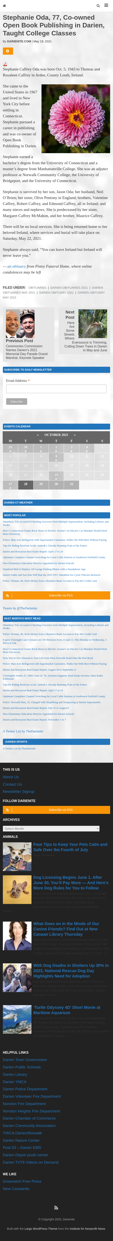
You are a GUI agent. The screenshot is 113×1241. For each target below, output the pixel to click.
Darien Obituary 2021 (56, 292)
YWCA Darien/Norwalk (22, 1133)
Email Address (18, 381)
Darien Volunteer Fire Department (32, 1096)
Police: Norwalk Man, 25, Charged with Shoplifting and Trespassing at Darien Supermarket (51, 702)
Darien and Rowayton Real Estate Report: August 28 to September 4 (39, 669)
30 (25, 447)
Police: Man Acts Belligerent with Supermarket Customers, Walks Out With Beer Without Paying (54, 539)
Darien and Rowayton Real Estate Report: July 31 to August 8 (36, 707)
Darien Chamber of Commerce (29, 1118)
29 (10, 447)
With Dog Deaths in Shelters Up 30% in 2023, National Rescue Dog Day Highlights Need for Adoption (71, 970)
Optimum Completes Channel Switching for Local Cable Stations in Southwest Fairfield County (54, 557)
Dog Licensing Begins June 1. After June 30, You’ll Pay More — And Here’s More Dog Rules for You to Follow (71, 882)
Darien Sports (16, 741)
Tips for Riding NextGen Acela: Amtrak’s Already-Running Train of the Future (45, 545)
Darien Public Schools (22, 1067)
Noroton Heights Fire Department (31, 1111)
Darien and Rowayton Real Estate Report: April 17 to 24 (33, 551)
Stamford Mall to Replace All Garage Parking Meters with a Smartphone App (44, 569)
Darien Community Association (29, 1125)
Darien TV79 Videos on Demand (31, 1162)
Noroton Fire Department (24, 1104)
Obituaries (37, 287)
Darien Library (15, 1074)
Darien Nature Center (21, 1140)
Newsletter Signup (18, 791)
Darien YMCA (15, 1082)
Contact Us (12, 784)
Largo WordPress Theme (41, 1228)
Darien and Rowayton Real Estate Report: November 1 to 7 (34, 719)
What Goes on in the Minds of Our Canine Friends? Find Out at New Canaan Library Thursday (66, 929)
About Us (11, 777)
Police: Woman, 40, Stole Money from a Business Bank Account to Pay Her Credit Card (50, 580)
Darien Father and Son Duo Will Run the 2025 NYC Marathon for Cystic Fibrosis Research (51, 574)
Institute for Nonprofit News (87, 1228)
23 (56, 474)
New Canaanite (16, 1189)
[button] (98, 6)
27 (10, 484)
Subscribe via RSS (39, 595)
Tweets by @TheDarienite (20, 608)
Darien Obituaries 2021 (69, 287)
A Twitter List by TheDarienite (23, 731)
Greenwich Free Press (22, 1181)
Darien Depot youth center (25, 1155)
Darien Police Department (25, 1089)
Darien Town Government (25, 1060)
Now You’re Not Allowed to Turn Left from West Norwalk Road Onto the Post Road (48, 658)
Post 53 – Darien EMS (22, 1147)
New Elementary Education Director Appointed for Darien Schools (38, 563)
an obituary (16, 266)
